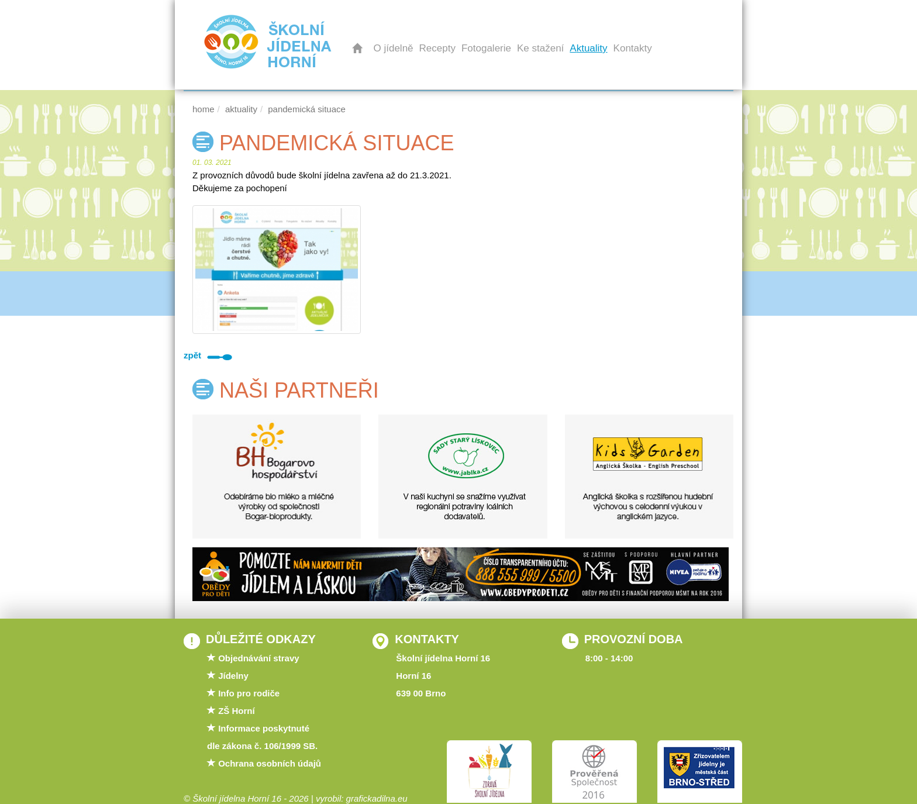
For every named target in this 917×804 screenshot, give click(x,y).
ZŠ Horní (236, 711)
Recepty (437, 48)
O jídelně (393, 48)
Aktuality (588, 48)
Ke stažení (540, 48)
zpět (211, 355)
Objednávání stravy (258, 658)
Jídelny (233, 676)
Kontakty (632, 48)
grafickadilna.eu (377, 798)
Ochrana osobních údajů (269, 763)
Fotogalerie (486, 48)
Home (203, 109)
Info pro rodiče (249, 693)
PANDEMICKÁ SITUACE (307, 109)
